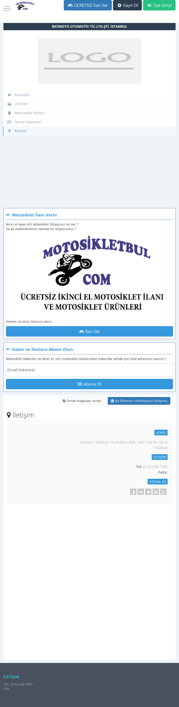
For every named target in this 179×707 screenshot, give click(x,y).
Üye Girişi (159, 5)
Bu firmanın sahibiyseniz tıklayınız (139, 401)
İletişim (17, 130)
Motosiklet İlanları (26, 112)
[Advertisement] (89, 174)
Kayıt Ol (127, 5)
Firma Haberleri (24, 121)
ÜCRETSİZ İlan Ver (88, 5)
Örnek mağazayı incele (82, 401)
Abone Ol (89, 384)
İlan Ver (89, 331)
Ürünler (17, 103)
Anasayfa (18, 94)
